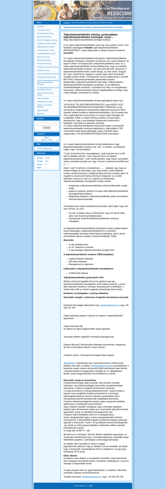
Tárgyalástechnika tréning (46, 77)
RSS (91, 486)
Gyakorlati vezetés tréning (46, 43)
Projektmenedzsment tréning (47, 67)
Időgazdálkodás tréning (45, 47)
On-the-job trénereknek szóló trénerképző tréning (47, 89)
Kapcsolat (40, 114)
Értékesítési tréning (44, 37)
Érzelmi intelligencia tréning (47, 40)
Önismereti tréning (44, 60)
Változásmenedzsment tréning (45, 94)
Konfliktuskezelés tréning (46, 53)
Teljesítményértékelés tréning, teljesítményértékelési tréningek (48, 82)
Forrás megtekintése (44, 148)
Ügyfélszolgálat (42, 110)
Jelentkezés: (69, 363)
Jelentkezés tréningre (45, 102)
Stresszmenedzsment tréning (47, 74)
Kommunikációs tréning (45, 50)
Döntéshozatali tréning (45, 33)
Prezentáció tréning (44, 64)
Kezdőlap (67, 22)
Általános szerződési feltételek (44, 106)
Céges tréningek (43, 98)
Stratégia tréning (43, 70)
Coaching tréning (43, 30)
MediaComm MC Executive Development (100, 8)
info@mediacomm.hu (109, 305)
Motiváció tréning (43, 57)
